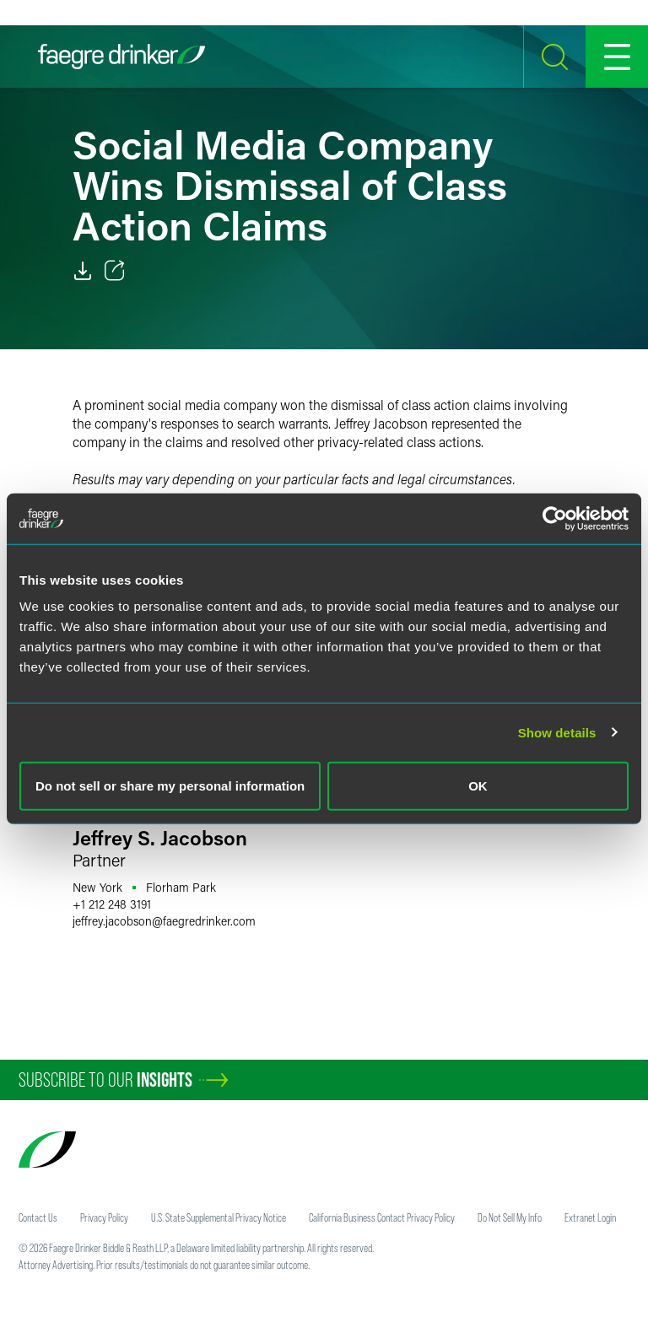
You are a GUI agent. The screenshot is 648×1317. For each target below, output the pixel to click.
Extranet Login (590, 1217)
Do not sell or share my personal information (170, 786)
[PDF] (83, 271)
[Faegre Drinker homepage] (121, 56)
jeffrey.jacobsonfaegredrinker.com (164, 921)
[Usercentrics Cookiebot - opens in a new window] (555, 518)
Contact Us (38, 1217)
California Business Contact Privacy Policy (382, 1217)
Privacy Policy (104, 1217)
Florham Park (181, 887)
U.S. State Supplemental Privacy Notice (218, 1217)
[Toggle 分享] (115, 271)
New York (97, 887)
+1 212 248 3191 (112, 904)
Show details (557, 732)
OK (478, 786)
